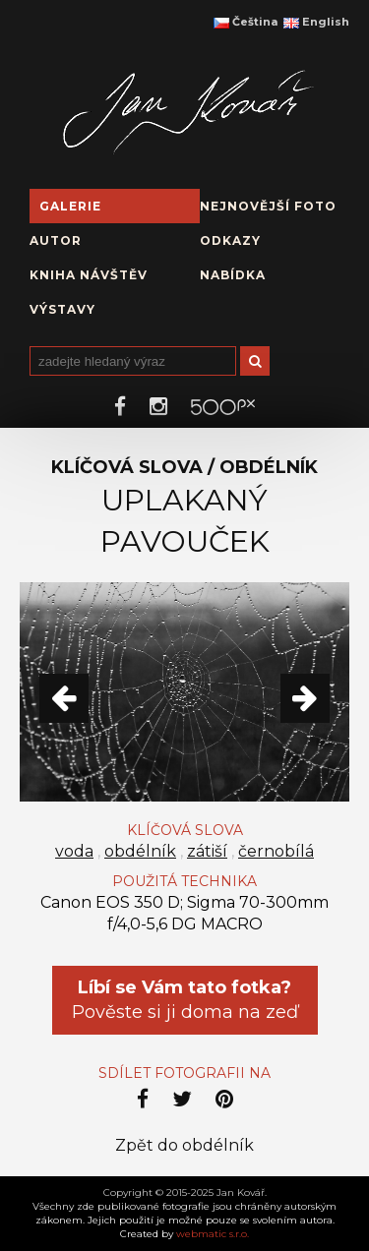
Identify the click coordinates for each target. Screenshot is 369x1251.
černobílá (276, 851)
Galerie (70, 206)
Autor (56, 240)
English (316, 22)
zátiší (207, 851)
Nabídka (233, 275)
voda (74, 851)
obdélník (140, 851)
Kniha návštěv (89, 275)
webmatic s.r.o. (212, 1233)
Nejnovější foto (268, 206)
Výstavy (62, 309)
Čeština (245, 22)
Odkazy (230, 240)
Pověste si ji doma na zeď (185, 1000)
